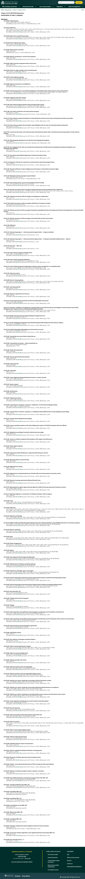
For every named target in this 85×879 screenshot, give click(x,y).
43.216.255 (18, 289)
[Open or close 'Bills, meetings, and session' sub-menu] (19, 6)
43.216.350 (18, 442)
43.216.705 (18, 717)
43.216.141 (18, 214)
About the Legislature (74, 6)
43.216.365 (18, 462)
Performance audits (53, 854)
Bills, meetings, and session (9, 6)
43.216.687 (18, 690)
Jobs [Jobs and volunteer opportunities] (68, 854)
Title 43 (15, 10)
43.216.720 (18, 739)
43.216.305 (18, 380)
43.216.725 (18, 746)
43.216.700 (18, 710)
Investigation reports (53, 869)
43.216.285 (18, 352)
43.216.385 (18, 490)
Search (79, 2)
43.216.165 (18, 276)
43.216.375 (18, 476)
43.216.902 (18, 815)
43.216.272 (18, 325)
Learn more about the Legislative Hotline (21, 862)
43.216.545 (18, 566)
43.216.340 (18, 428)
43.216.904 (18, 842)
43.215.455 (18, 235)
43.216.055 (18, 66)
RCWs (2, 10)
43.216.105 (18, 143)
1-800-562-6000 (22, 856)
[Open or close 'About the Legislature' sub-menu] (82, 6)
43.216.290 (18, 359)
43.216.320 (18, 400)
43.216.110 (18, 151)
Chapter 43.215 (22, 10)
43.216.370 (18, 469)
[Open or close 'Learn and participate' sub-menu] (53, 6)
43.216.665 (18, 656)
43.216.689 (18, 697)
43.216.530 (18, 546)
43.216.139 (18, 206)
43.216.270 (18, 311)
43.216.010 (18, 32)
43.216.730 (18, 753)
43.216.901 (18, 787)
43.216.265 (18, 303)
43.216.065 (18, 80)
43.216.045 (18, 59)
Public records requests (73, 857)
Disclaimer (17, 876)
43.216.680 (18, 676)
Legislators (60, 6)
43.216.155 (18, 255)
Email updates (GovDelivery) (74, 866)
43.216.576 (18, 628)
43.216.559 (18, 594)
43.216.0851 (19, 114)
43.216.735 (18, 760)
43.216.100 (18, 136)
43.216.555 (18, 580)
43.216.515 (18, 525)
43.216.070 (18, 86)
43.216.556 (18, 587)
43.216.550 (18, 573)
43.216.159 (18, 269)
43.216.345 (18, 435)
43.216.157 (18, 262)
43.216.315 (18, 394)
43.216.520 (18, 532)
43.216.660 (18, 649)
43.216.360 (18, 455)
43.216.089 (18, 128)
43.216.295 (18, 366)
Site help (69, 860)
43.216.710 (18, 725)
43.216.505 (18, 512)
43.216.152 (18, 228)
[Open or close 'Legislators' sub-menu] (65, 6)
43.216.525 (18, 539)
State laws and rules (28, 6)
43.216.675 (18, 669)
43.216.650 (18, 635)
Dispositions (8, 10)
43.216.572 (18, 614)
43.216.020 (18, 38)
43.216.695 (18, 704)
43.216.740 (18, 767)
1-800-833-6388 (27, 858)
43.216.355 (18, 448)
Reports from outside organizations (53, 865)
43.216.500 (18, 503)
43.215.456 (18, 241)
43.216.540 (18, 560)
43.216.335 (18, 421)
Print (82, 10)
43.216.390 (18, 496)
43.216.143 (18, 221)
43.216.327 (18, 414)
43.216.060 (18, 73)
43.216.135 (18, 192)
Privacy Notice (26, 876)
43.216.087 (18, 121)
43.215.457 (18, 248)
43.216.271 (18, 318)
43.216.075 (18, 93)
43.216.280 (18, 339)
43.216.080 (18, 100)
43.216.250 (18, 283)
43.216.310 (18, 387)
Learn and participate (45, 6)
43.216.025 (18, 45)
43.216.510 (18, 518)
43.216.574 (18, 621)
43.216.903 (18, 835)
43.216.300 (18, 373)
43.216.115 (18, 158)
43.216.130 (18, 185)
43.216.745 (18, 773)
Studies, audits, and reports (53, 851)
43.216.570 (18, 608)
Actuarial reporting (53, 857)
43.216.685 (18, 683)
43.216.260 (18, 296)
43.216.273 (18, 332)
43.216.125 (18, 171)
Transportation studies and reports (54, 861)
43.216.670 (18, 662)
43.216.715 (18, 732)
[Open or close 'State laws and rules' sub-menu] (36, 6)
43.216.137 (18, 199)
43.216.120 (18, 165)
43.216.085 (18, 107)
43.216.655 (18, 642)
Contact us (70, 863)
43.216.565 (18, 601)
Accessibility (70, 851)
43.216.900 (18, 780)
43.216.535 (18, 553)
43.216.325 (18, 407)
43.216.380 (18, 483)
